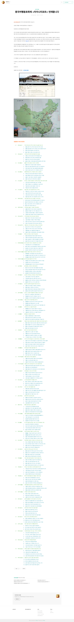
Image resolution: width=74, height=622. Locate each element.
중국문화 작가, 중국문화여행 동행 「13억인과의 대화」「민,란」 (24, 596)
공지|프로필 (37, 9)
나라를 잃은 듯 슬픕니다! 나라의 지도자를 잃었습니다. (21, 583)
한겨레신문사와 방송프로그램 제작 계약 (43, 581)
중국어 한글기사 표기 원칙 (41, 580)
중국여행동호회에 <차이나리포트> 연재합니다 (37, 11)
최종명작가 (8, 1)
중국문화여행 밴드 (40, 612)
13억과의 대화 (18, 595)
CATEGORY (68, 2)
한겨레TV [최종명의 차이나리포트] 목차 (19, 580)
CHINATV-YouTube (41, 614)
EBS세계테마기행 (40, 615)
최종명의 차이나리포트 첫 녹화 (18, 581)
